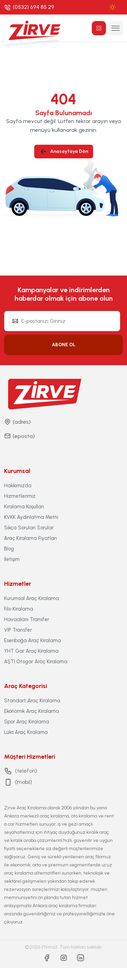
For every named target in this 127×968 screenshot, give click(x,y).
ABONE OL (64, 345)
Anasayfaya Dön (63, 151)
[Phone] (29, 7)
